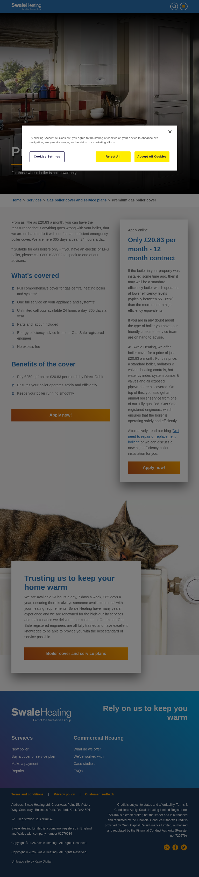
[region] (99, 148)
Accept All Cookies (152, 156)
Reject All (113, 156)
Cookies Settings (47, 156)
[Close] (170, 132)
